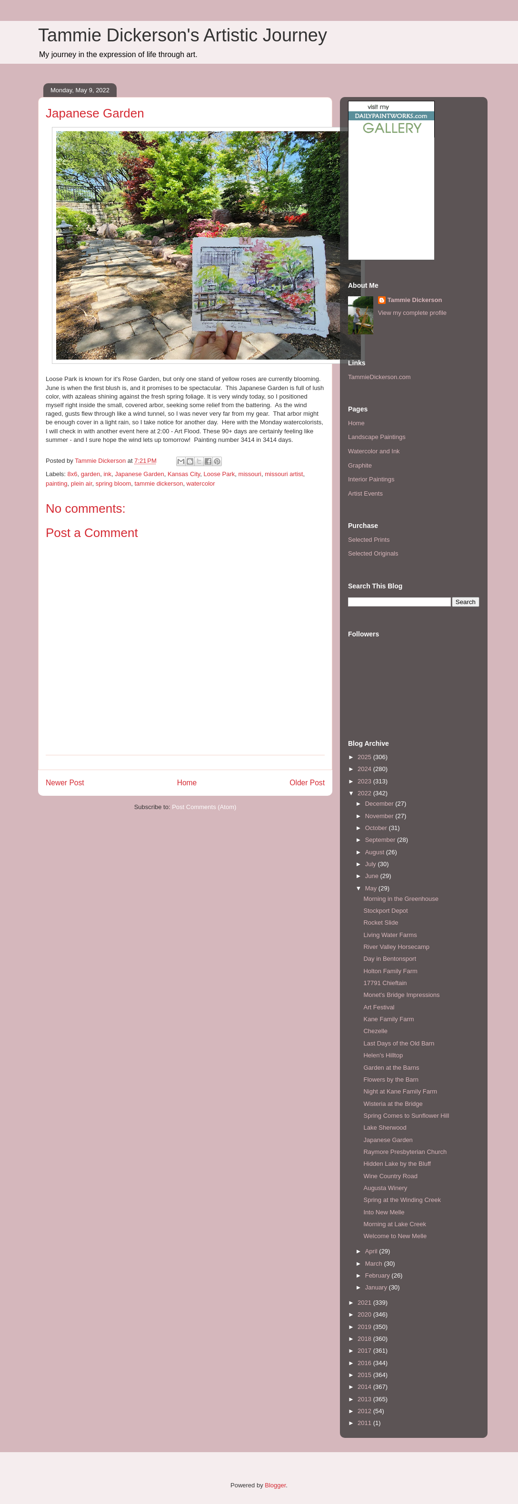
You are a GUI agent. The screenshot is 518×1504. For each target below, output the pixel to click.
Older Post (307, 783)
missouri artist (284, 474)
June (372, 875)
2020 (365, 1314)
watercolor (201, 483)
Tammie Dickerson (415, 299)
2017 (365, 1350)
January (377, 1287)
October (377, 827)
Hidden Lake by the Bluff (396, 1163)
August (375, 852)
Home (187, 783)
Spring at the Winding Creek (402, 1199)
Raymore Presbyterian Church (405, 1151)
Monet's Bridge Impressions (401, 994)
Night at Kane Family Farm (400, 1091)
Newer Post (65, 783)
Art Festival (378, 1007)
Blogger (275, 1485)
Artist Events (365, 493)
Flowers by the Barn (390, 1079)
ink (107, 474)
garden (90, 474)
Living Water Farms (390, 934)
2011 (365, 1422)
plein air (81, 483)
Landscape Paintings (377, 436)
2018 (365, 1338)
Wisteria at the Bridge (392, 1103)
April (372, 1251)
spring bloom (113, 483)
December (380, 803)
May (372, 888)
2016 (365, 1363)
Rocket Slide (380, 922)
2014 (365, 1386)
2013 (365, 1399)
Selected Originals (373, 553)
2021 (365, 1302)
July (371, 864)
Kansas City (184, 474)
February (378, 1275)
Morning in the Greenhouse (400, 898)
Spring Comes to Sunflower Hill (406, 1115)
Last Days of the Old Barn (398, 1043)
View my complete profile (412, 312)
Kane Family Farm (388, 1019)
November (380, 816)
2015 (365, 1374)
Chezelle (375, 1031)
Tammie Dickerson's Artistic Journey (182, 35)
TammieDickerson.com (379, 377)
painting (57, 483)
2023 (365, 781)
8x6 (73, 474)
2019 (365, 1326)
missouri (250, 474)
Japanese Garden (139, 474)
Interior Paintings (371, 479)
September (381, 839)
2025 (365, 757)
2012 (365, 1411)
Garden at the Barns (391, 1067)
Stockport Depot (385, 910)
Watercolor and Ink (374, 451)
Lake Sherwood (384, 1127)
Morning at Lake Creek (394, 1224)
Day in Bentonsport (389, 958)
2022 (365, 793)
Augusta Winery (385, 1187)
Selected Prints (368, 539)
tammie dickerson (159, 483)
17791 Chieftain (385, 982)
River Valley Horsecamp (396, 946)
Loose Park (219, 474)
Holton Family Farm (390, 971)
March (374, 1263)
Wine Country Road (390, 1176)
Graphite (360, 465)
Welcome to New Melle (395, 1236)
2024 (365, 768)
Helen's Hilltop (383, 1055)
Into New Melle (383, 1212)
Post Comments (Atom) (204, 807)
